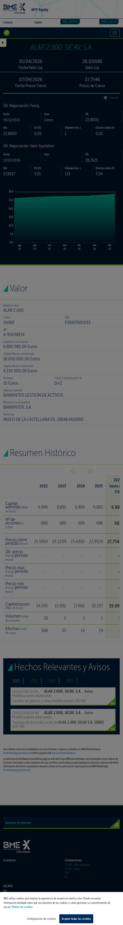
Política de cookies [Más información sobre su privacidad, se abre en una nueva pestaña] (22, 911)
